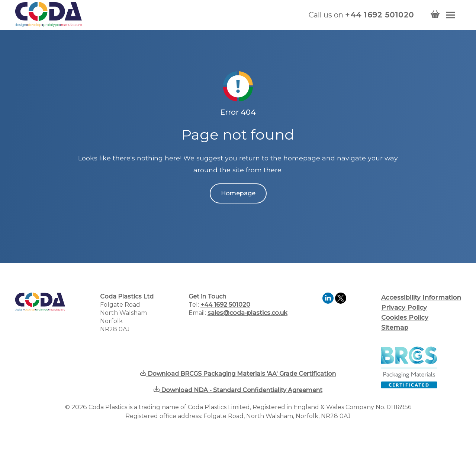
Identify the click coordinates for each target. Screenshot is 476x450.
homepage (301, 158)
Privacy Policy (404, 307)
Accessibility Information (421, 297)
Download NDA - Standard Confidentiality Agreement (238, 390)
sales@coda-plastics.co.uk (247, 312)
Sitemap (394, 327)
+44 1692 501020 (379, 14)
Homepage (238, 193)
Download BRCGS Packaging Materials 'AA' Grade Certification (238, 373)
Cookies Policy (404, 317)
